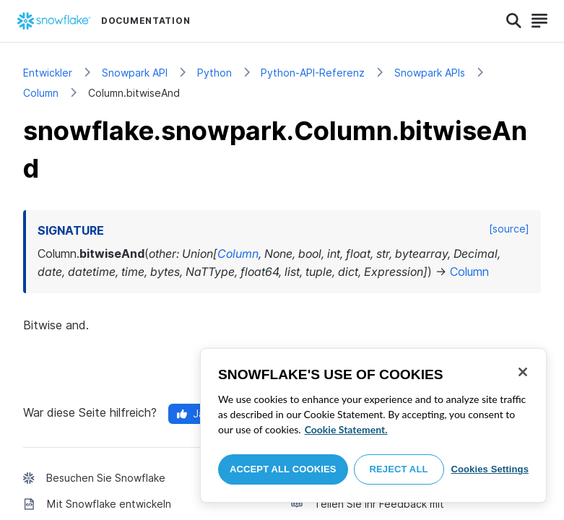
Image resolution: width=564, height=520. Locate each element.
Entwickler (47, 72)
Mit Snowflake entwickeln (109, 504)
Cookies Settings (490, 469)
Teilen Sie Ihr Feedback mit (379, 504)
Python (214, 72)
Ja (190, 413)
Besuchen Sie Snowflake (105, 478)
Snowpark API (135, 72)
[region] (373, 425)
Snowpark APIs (429, 72)
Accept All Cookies (283, 469)
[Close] (523, 372)
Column (40, 93)
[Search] (514, 21)
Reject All (399, 469)
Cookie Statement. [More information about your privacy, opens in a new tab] (346, 429)
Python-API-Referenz (313, 72)
